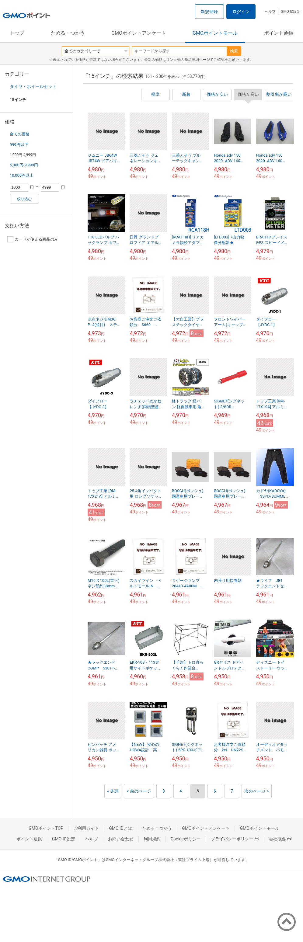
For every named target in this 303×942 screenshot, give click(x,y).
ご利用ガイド (86, 828)
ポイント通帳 (278, 33)
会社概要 (280, 838)
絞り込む (24, 199)
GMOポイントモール (215, 33)
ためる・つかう (68, 33)
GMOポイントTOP (46, 828)
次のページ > (256, 791)
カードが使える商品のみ (32, 239)
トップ (17, 33)
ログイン (240, 11)
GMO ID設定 (291, 11)
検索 (234, 51)
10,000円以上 (21, 175)
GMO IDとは (120, 828)
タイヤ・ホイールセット (33, 86)
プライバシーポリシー (235, 838)
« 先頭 (113, 791)
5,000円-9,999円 (24, 165)
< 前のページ (139, 791)
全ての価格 (20, 134)
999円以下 (19, 144)
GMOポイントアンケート (138, 33)
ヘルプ (270, 11)
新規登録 (209, 11)
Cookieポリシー (186, 838)
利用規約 (152, 838)
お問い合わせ (121, 838)
